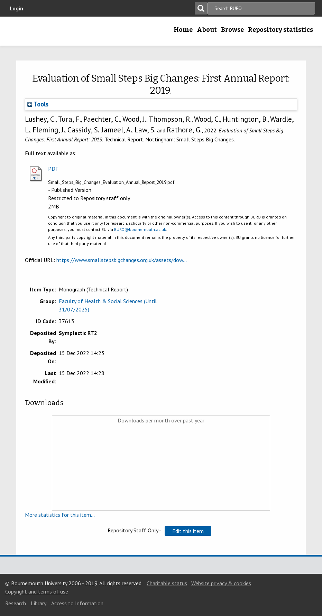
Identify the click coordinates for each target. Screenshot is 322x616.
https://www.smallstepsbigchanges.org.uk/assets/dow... (121, 259)
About (207, 30)
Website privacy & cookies (221, 583)
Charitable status (167, 583)
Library (38, 603)
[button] (188, 531)
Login (16, 8)
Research (15, 603)
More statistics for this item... (60, 514)
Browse (232, 30)
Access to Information (77, 603)
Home (183, 30)
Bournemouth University (50, 31)
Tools (37, 104)
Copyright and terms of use (36, 591)
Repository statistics (280, 30)
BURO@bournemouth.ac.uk (140, 229)
